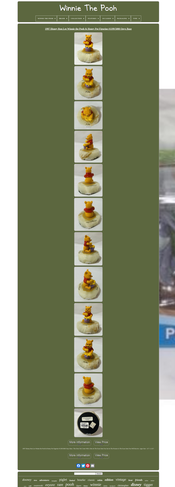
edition (109, 479)
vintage (121, 479)
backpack (112, 486)
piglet (63, 479)
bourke (81, 479)
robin (99, 480)
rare (60, 485)
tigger (148, 484)
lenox (86, 486)
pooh (70, 484)
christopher (123, 485)
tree (35, 480)
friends (138, 480)
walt (30, 486)
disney (136, 484)
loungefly (54, 481)
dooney (26, 479)
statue (152, 480)
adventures (44, 480)
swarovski (38, 485)
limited (72, 480)
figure (78, 485)
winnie (95, 484)
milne (146, 480)
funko (105, 486)
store (25, 486)
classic (91, 479)
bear (130, 480)
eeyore (50, 485)
